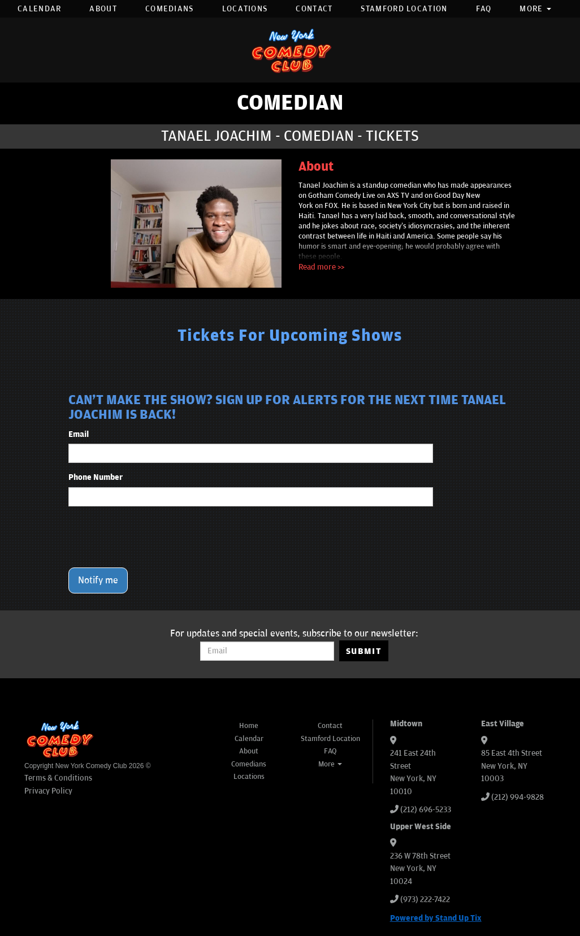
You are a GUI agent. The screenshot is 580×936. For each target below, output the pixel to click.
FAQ (484, 9)
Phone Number (95, 477)
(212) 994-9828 (517, 797)
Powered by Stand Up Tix (436, 918)
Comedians (169, 9)
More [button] (535, 9)
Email (78, 434)
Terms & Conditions (58, 778)
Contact (314, 9)
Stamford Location (404, 9)
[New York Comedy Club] (290, 50)
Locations (245, 9)
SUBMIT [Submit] (364, 651)
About (103, 9)
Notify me (98, 580)
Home (248, 725)
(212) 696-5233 (425, 809)
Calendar (39, 9)
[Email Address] (267, 651)
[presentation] (154, 537)
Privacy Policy (48, 791)
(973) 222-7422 (425, 899)
